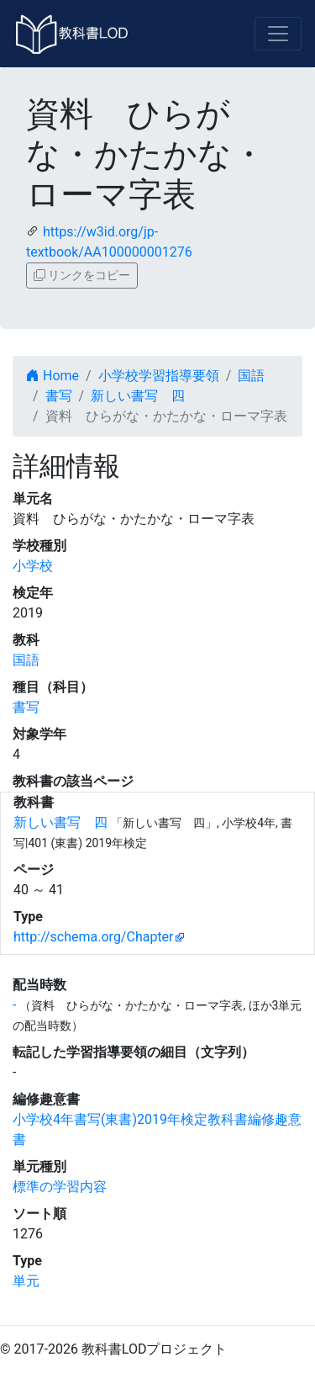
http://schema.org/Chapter (93, 937)
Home (52, 376)
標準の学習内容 (60, 1187)
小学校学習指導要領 (158, 376)
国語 (251, 376)
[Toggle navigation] (278, 33)
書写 (58, 396)
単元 (26, 1281)
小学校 (33, 566)
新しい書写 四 (138, 396)
